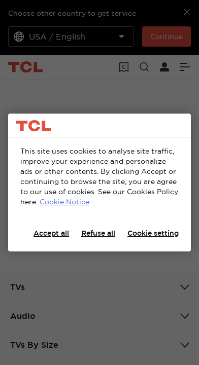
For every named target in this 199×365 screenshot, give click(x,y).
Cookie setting (153, 233)
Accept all (51, 233)
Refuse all (98, 233)
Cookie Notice (64, 201)
